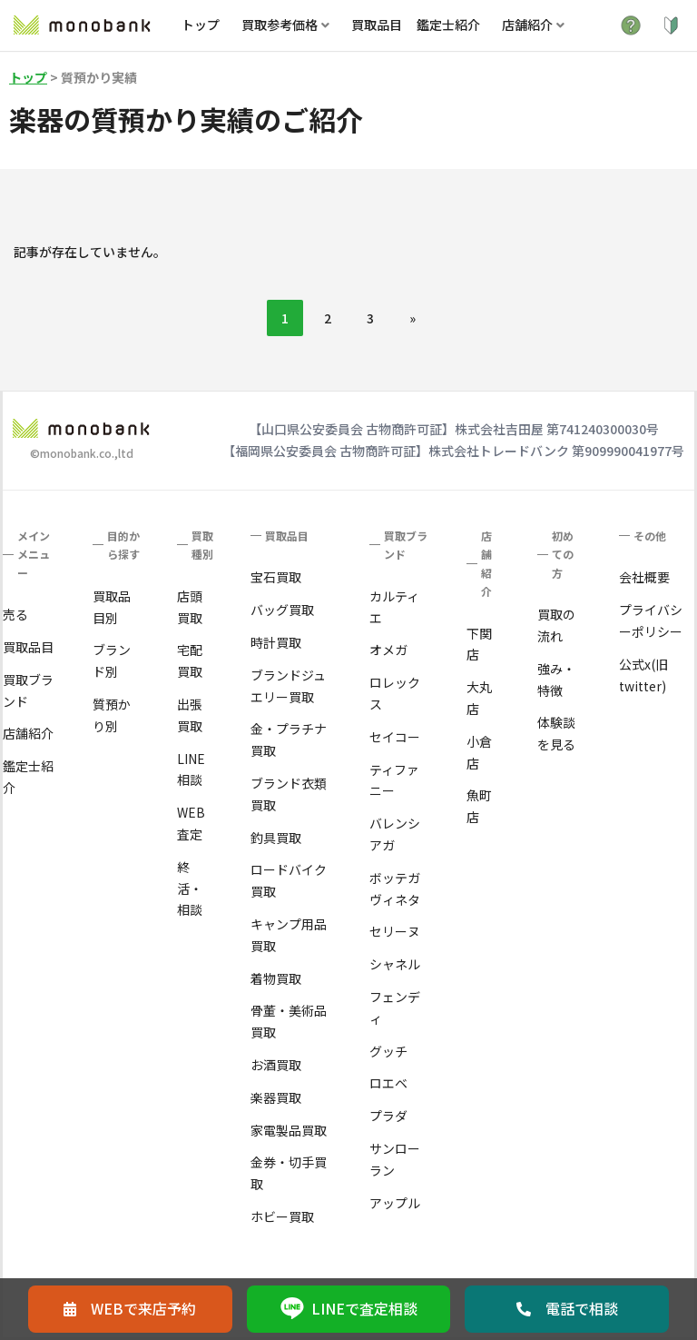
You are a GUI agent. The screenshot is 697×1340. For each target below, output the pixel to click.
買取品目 (376, 24)
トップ (201, 24)
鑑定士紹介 (448, 24)
